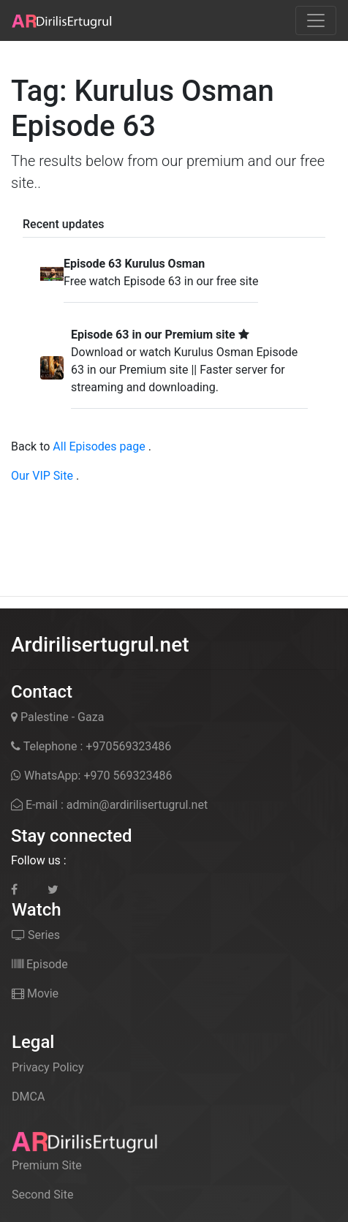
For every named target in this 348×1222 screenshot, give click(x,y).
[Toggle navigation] (315, 20)
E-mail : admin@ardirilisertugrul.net (109, 805)
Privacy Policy (48, 1067)
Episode (40, 964)
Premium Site (47, 1165)
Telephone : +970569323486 (91, 746)
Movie (35, 993)
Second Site (42, 1195)
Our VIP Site (42, 476)
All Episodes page (99, 446)
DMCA (28, 1097)
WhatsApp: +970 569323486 (91, 775)
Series (36, 935)
